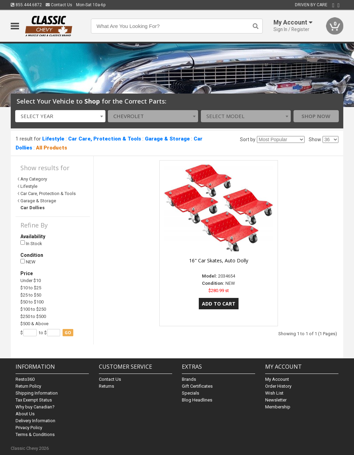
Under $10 (30, 280)
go (68, 333)
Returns (106, 386)
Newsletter (276, 400)
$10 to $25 (30, 287)
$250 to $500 (33, 316)
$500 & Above (34, 323)
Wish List (274, 393)
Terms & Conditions (35, 434)
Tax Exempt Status (34, 400)
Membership (277, 406)
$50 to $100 (32, 301)
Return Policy (28, 386)
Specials (190, 393)
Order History (278, 386)
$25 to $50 (30, 295)
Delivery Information (35, 420)
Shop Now (315, 116)
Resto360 (25, 379)
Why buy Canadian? (35, 406)
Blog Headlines (197, 400)
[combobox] (60, 116)
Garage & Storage (167, 139)
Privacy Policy (29, 427)
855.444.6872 (26, 4)
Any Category (33, 179)
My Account (277, 379)
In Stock (31, 243)
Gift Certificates (197, 386)
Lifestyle (53, 139)
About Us (25, 413)
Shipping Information (37, 393)
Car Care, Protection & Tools (104, 139)
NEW (28, 262)
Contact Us (59, 4)
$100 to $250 (33, 309)
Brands (189, 379)
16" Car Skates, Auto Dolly (218, 260)
